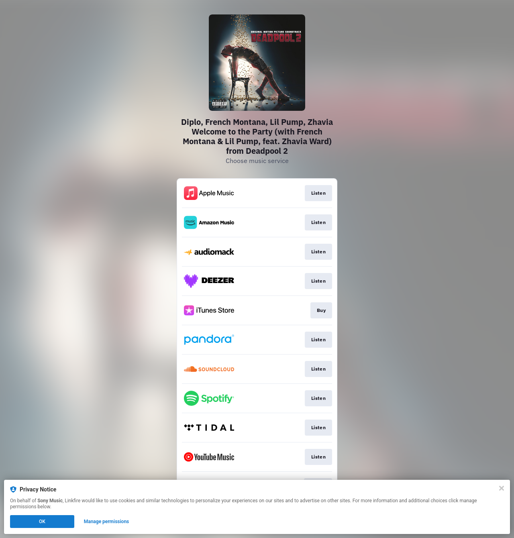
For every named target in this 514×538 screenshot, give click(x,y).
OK (42, 521)
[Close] (501, 488)
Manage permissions (106, 521)
